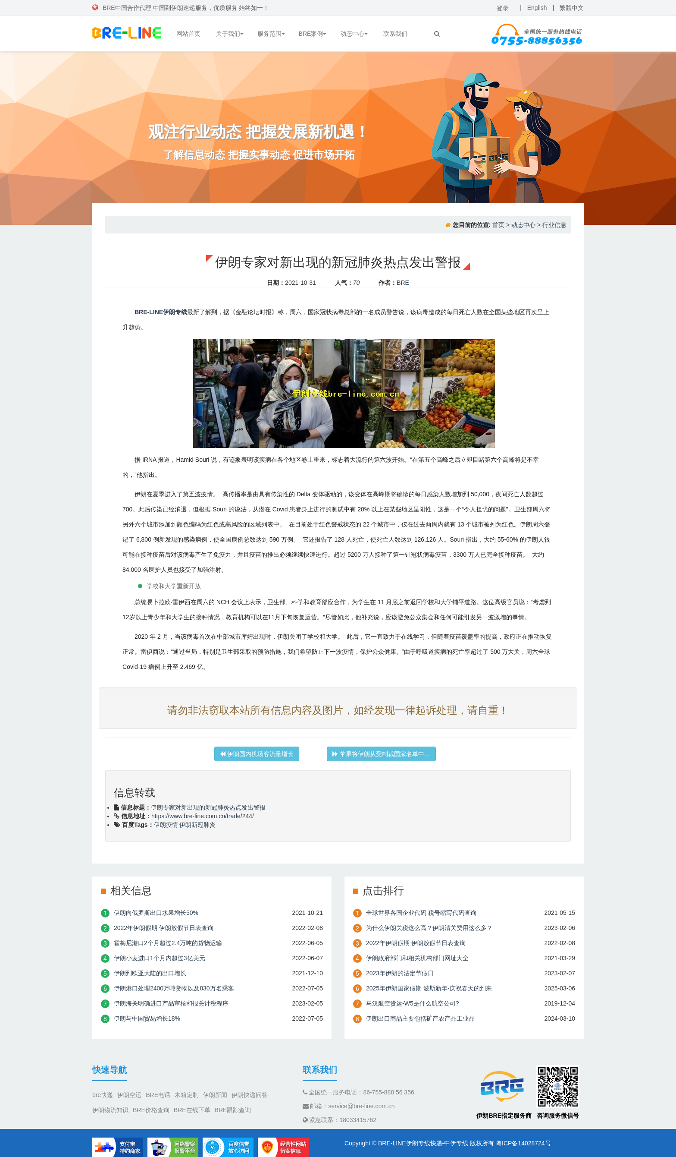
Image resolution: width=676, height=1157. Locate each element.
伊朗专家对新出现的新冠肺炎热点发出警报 (208, 807)
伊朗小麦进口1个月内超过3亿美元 (159, 958)
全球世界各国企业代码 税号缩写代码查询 (421, 912)
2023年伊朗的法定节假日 (400, 973)
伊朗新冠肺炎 (197, 824)
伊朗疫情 (166, 824)
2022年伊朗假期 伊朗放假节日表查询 (163, 927)
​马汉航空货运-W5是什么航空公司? (412, 1003)
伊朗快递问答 (250, 1094)
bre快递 (102, 1094)
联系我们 (395, 33)
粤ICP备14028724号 (523, 1143)
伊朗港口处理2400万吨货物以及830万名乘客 (174, 988)
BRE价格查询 (151, 1110)
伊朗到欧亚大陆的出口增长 (150, 973)
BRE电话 (158, 1094)
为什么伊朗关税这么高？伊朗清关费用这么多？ (429, 927)
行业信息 (554, 224)
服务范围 (271, 33)
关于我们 (230, 33)
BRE (403, 282)
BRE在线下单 (192, 1110)
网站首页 (188, 33)
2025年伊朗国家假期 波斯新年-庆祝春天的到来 (429, 988)
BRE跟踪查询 (233, 1110)
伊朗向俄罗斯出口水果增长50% (156, 912)
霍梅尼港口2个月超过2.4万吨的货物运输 (168, 942)
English (537, 7)
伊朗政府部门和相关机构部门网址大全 (417, 958)
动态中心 (354, 33)
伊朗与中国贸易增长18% (147, 1018)
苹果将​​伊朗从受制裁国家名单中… (381, 753)
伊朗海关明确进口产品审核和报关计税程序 (171, 1003)
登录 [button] (503, 8)
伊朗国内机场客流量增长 (257, 753)
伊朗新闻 (215, 1094)
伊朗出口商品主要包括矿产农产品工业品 (420, 1018)
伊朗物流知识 (110, 1110)
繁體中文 (572, 7)
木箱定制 (187, 1094)
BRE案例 (313, 33)
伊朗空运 (129, 1094)
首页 (498, 224)
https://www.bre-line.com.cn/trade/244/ (202, 816)
